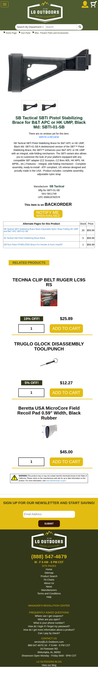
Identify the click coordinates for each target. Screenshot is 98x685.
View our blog (49, 665)
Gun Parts (25, 33)
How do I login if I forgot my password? (49, 626)
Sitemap (48, 572)
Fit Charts (49, 579)
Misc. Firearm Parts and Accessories (51, 33)
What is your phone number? (49, 622)
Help (49, 597)
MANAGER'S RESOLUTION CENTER (49, 605)
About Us (49, 583)
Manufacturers (49, 590)
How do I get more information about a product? (49, 629)
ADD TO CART (66, 328)
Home (49, 569)
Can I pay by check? (49, 633)
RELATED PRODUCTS (28, 262)
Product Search (49, 576)
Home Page (11, 33)
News (49, 586)
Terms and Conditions (49, 593)
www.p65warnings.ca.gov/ (56, 481)
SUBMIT (49, 523)
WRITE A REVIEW (49, 137)
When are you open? (49, 619)
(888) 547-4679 (49, 556)
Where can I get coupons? (49, 616)
